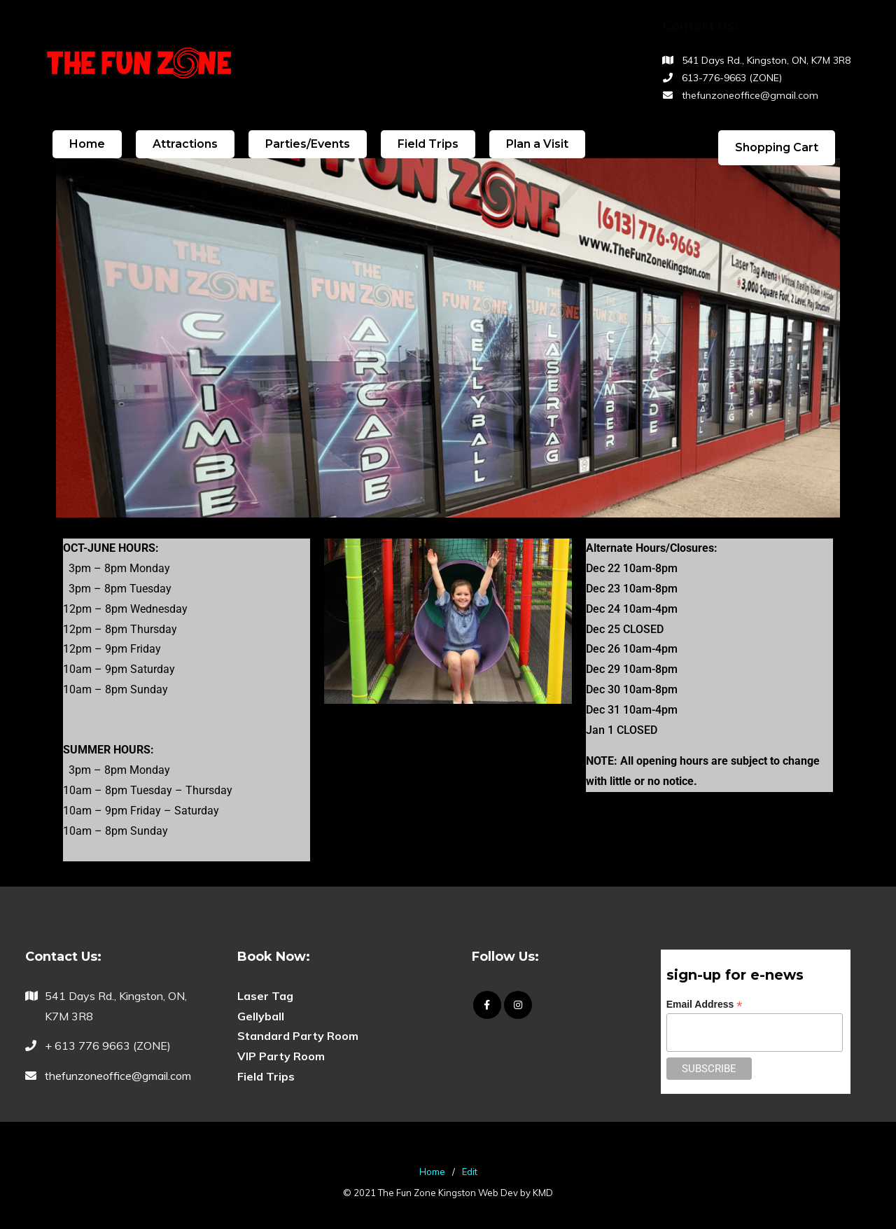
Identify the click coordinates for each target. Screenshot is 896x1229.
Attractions (185, 144)
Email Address (704, 1004)
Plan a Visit (537, 144)
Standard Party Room (297, 1036)
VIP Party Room (281, 1056)
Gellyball (260, 1016)
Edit (469, 1171)
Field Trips (428, 144)
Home (87, 144)
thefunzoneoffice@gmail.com (750, 95)
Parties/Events (307, 144)
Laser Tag (265, 996)
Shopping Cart (776, 147)
